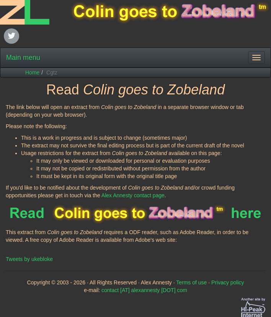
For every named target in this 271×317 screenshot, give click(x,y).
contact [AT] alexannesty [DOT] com (144, 290)
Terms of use (191, 282)
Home (32, 72)
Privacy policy (227, 282)
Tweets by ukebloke (29, 259)
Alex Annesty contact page (133, 195)
